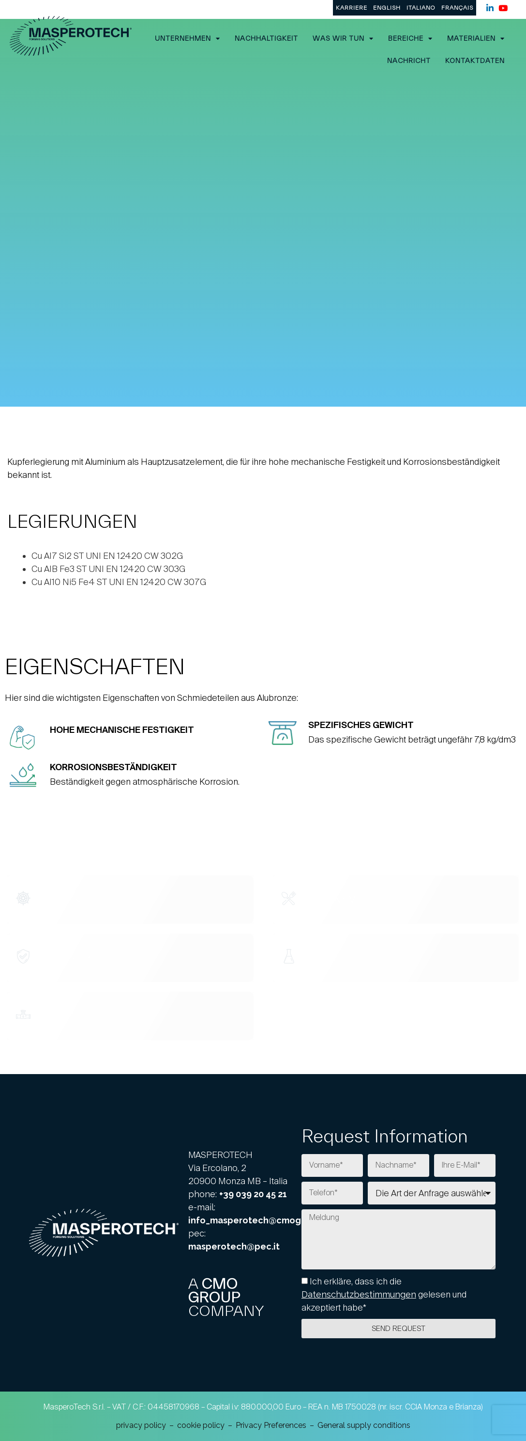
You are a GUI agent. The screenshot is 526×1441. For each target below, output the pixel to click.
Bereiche (410, 39)
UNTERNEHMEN (187, 39)
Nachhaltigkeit (266, 38)
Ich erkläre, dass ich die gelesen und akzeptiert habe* (383, 1294)
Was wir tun (343, 39)
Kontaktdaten (475, 60)
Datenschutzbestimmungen (358, 1294)
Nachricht (409, 60)
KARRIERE (351, 7)
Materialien (476, 39)
